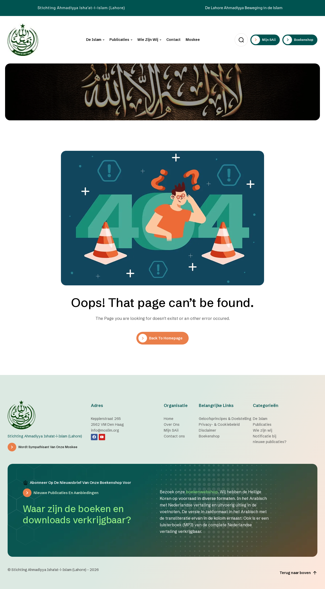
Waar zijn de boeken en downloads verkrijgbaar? (77, 514)
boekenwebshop (202, 491)
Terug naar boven (298, 572)
